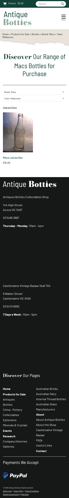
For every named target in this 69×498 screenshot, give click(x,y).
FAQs (39, 440)
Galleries (8, 446)
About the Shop (46, 424)
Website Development (11, 494)
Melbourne (15, 98)
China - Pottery (12, 409)
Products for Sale (20, 34)
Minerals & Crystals (15, 425)
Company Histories (15, 441)
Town (6, 98)
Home (5, 34)
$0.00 (20, 3)
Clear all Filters (10, 107)
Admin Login (7, 491)
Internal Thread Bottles (51, 399)
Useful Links (44, 445)
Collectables (11, 415)
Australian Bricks (47, 388)
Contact (41, 451)
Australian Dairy (46, 394)
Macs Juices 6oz (13, 157)
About (40, 414)
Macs (13, 92)
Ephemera (9, 420)
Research (9, 436)
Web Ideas (25, 494)
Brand (7, 92)
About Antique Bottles (50, 419)
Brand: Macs (48, 34)
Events (7, 430)
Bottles (35, 34)
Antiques (9, 399)
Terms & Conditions (32, 491)
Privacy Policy (18, 491)
